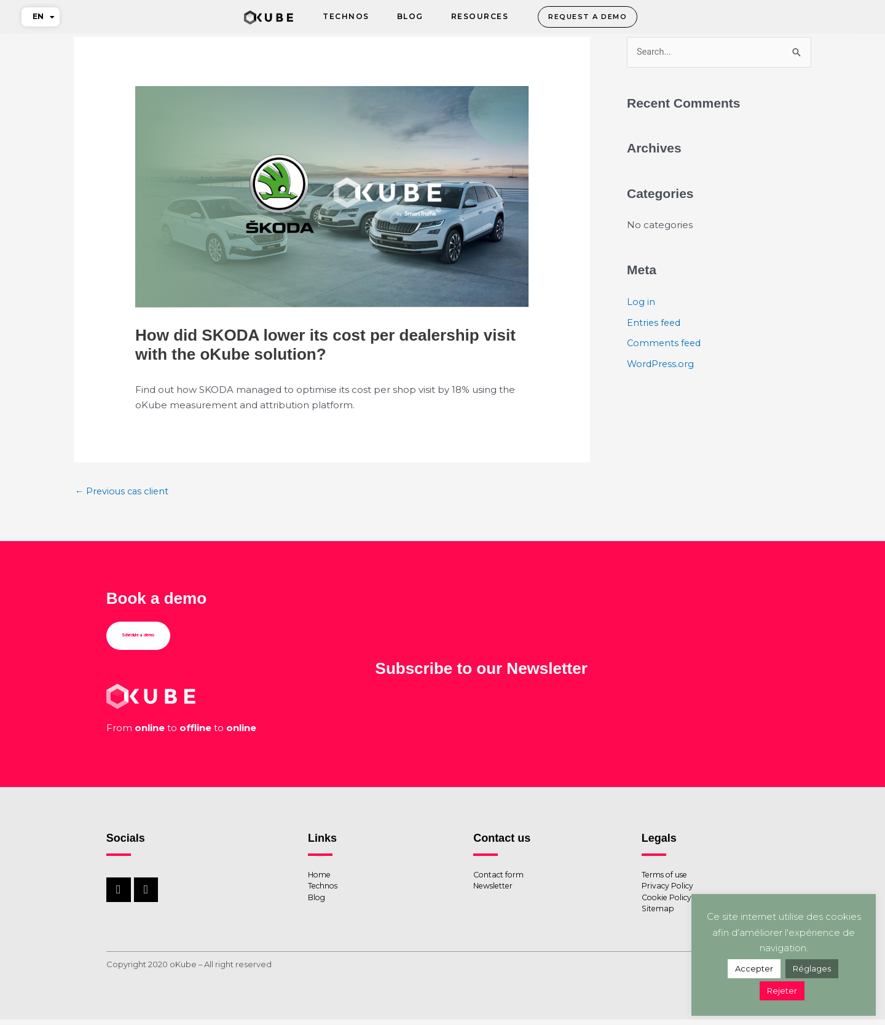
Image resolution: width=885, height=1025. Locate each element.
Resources (480, 16)
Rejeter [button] (782, 990)
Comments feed (665, 343)
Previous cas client (124, 491)
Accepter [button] (754, 968)
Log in (641, 302)
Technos (346, 16)
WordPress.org (661, 364)
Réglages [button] (812, 968)
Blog (410, 16)
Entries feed (655, 323)
